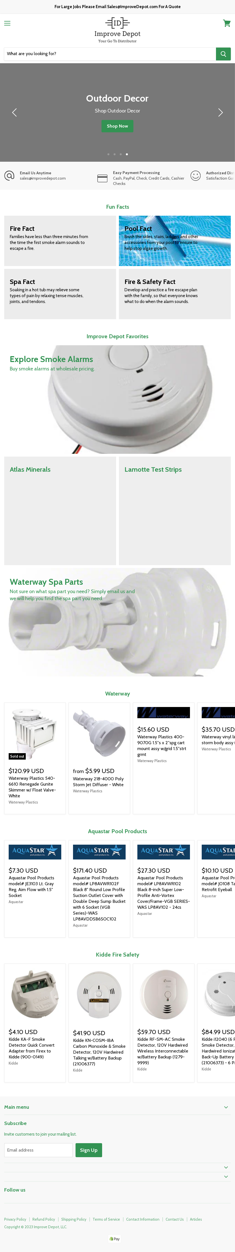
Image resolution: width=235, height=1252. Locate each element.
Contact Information (142, 1219)
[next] (219, 112)
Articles (196, 1219)
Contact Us (175, 1219)
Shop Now (117, 126)
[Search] (110, 54)
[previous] (15, 112)
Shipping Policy (73, 1219)
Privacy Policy (15, 1219)
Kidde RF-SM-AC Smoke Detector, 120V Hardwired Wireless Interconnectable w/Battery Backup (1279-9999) (162, 1051)
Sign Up (89, 1150)
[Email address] (38, 1150)
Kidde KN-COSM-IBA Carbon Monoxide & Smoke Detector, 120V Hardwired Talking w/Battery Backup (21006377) (99, 1052)
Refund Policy (43, 1219)
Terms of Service (106, 1219)
